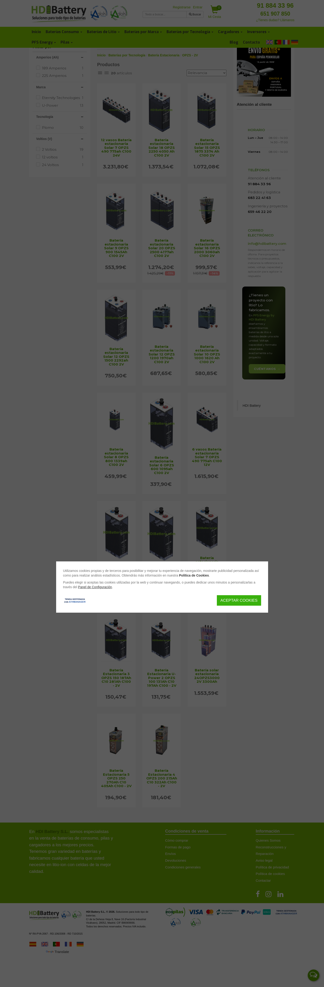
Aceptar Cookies (238, 600)
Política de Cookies (194, 575)
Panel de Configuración (95, 587)
